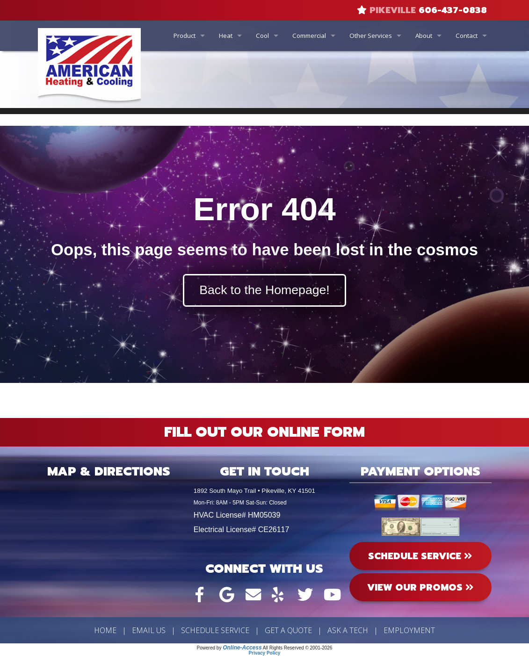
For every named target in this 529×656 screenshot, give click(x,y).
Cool (262, 35)
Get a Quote (288, 630)
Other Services (370, 35)
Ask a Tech (347, 630)
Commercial (309, 35)
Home (105, 630)
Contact (467, 35)
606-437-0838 (453, 10)
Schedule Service (215, 630)
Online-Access (242, 647)
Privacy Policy (265, 653)
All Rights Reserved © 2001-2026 (298, 647)
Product (185, 35)
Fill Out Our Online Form (264, 432)
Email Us (149, 630)
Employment (409, 630)
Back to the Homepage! (264, 290)
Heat (225, 35)
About (423, 35)
